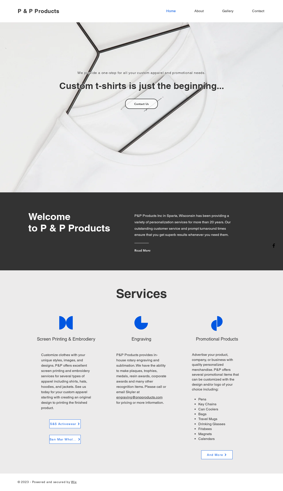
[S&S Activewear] (65, 423)
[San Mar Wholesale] (65, 439)
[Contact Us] (141, 104)
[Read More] (151, 250)
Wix (73, 482)
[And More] (217, 454)
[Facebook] (274, 245)
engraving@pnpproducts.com (139, 397)
